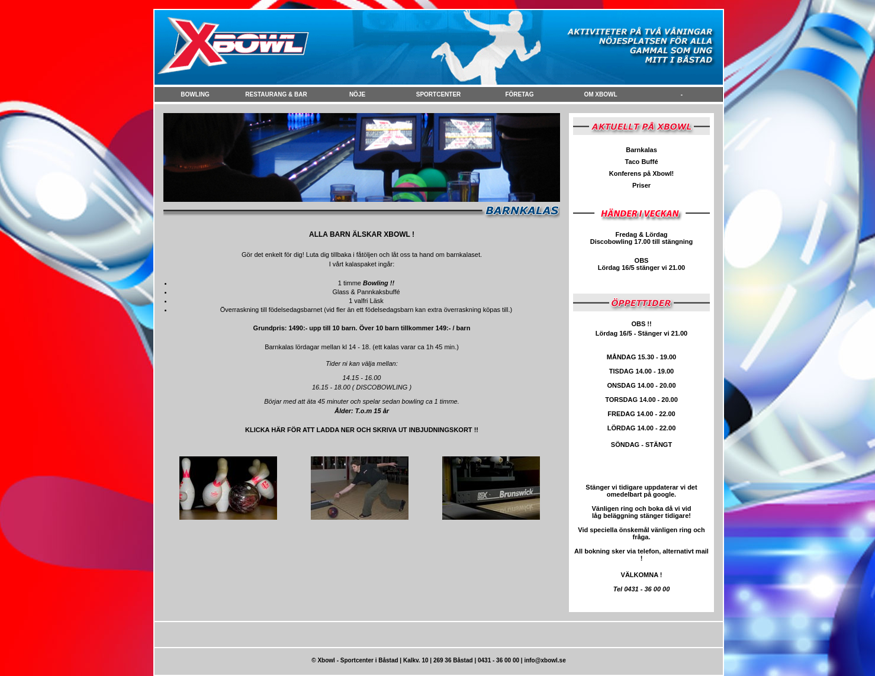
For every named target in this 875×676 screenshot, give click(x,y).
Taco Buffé (641, 161)
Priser (641, 185)
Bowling (195, 94)
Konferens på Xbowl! (641, 173)
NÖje (357, 94)
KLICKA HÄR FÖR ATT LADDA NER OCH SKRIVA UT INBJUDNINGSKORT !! (361, 429)
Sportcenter (438, 94)
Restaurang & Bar (276, 94)
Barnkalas (641, 149)
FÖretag (519, 94)
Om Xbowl (600, 94)
